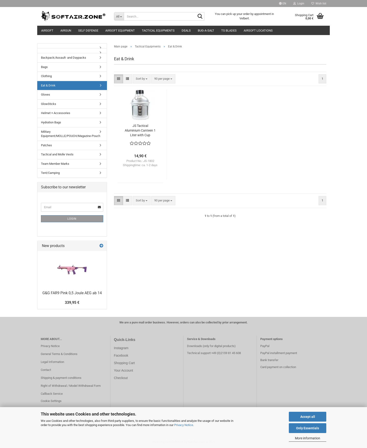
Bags (44, 67)
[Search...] (119, 16)
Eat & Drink (48, 85)
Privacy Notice (183, 425)
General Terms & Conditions (59, 354)
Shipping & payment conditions (61, 378)
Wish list (318, 3)
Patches (46, 145)
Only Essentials (307, 428)
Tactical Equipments (158, 30)
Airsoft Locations (258, 30)
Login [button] (298, 3)
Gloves (45, 94)
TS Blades (229, 30)
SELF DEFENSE (88, 30)
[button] (282, 3)
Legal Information (52, 362)
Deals (186, 30)
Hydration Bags (51, 122)
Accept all (307, 417)
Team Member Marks (55, 163)
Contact (46, 370)
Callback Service (52, 393)
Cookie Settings (51, 401)
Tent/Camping (50, 173)
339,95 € (72, 302)
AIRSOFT (47, 30)
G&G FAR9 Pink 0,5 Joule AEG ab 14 (72, 293)
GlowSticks (48, 104)
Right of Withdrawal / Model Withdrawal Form (71, 385)
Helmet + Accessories (55, 113)
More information (307, 438)
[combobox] (141, 78)
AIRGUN (65, 30)
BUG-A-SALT (206, 30)
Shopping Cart (124, 363)
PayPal (264, 346)
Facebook (121, 355)
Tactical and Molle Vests (57, 154)
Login (72, 218)
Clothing (46, 76)
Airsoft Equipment (120, 30)
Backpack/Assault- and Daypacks (63, 57)
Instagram (121, 348)
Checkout (121, 378)
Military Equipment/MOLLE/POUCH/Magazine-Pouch (70, 134)
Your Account (123, 370)
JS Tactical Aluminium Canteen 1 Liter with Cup (140, 130)
